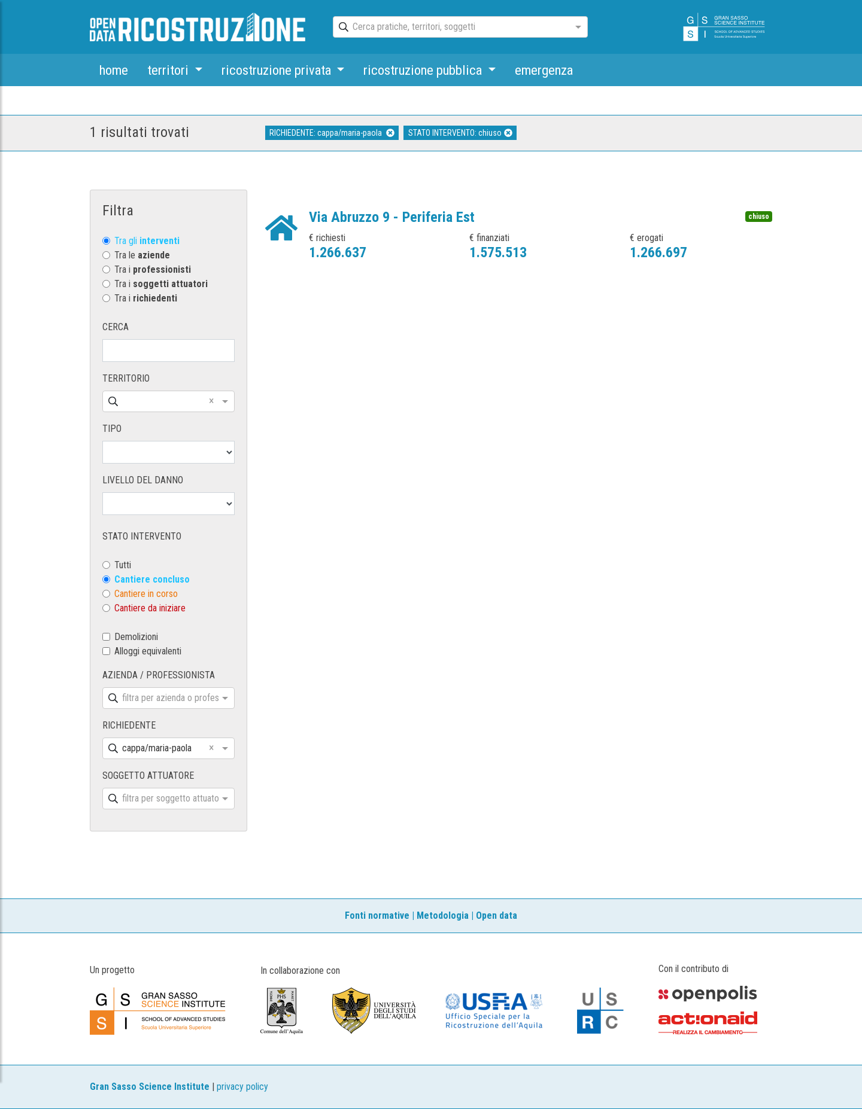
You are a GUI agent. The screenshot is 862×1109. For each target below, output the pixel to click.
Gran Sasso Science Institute (150, 1086)
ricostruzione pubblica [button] (424, 70)
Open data (496, 915)
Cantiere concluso (152, 579)
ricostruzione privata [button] (277, 70)
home (113, 70)
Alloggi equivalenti (147, 651)
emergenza (544, 70)
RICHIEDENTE (129, 725)
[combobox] (449, 27)
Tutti (122, 565)
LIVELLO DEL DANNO (142, 480)
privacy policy (242, 1086)
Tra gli (147, 240)
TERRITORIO (126, 378)
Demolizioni (136, 636)
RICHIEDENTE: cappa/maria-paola (331, 133)
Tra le (142, 255)
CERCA (115, 327)
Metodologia (443, 915)
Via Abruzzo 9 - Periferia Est (392, 217)
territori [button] (169, 70)
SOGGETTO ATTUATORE (148, 775)
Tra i (152, 269)
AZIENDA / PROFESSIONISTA (158, 675)
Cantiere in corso (146, 593)
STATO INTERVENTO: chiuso (460, 133)
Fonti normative (377, 915)
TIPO (112, 428)
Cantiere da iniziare (150, 608)
